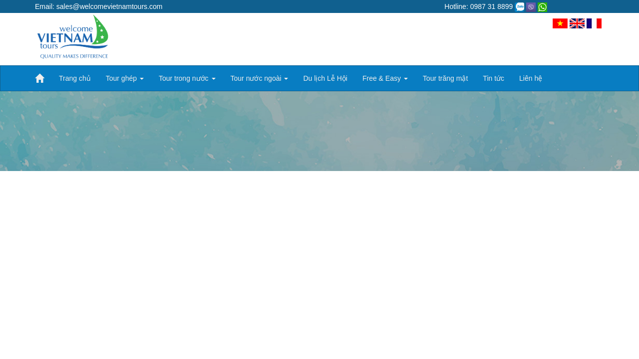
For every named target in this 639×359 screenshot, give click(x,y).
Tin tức (493, 78)
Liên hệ (530, 78)
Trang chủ (75, 78)
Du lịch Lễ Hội (325, 78)
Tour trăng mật (445, 78)
